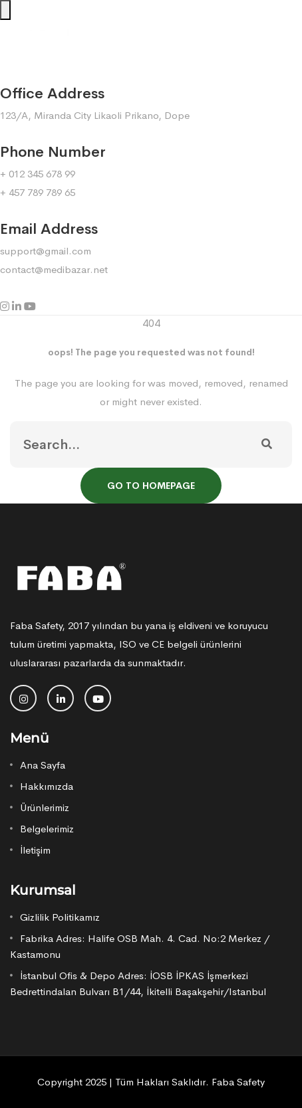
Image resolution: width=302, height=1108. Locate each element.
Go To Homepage (151, 486)
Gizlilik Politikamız (60, 917)
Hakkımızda (46, 786)
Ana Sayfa (42, 765)
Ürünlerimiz (44, 807)
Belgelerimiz (47, 828)
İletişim (35, 850)
